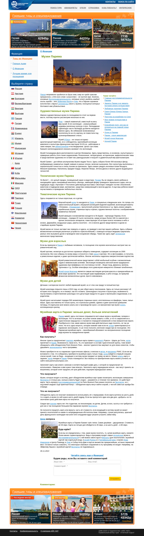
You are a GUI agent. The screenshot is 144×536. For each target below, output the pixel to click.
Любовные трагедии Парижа (116, 109)
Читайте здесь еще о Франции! (87, 455)
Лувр (76, 101)
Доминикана (21, 128)
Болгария (19, 98)
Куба (17, 173)
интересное (120, 234)
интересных (63, 104)
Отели (83, 8)
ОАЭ (17, 188)
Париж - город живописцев (116, 135)
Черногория (21, 223)
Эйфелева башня (64, 101)
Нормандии (75, 207)
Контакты (110, 2)
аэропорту (99, 340)
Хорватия (19, 218)
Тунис (18, 203)
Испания (19, 153)
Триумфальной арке (107, 440)
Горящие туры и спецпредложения (37, 491)
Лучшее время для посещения (22, 75)
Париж (43, 95)
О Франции (46, 51)
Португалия (21, 193)
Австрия (19, 93)
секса (96, 254)
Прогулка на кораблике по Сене (118, 117)
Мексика (19, 183)
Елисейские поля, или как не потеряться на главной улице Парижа (117, 127)
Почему (98, 180)
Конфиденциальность (29, 531)
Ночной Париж (111, 141)
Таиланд (19, 198)
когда (74, 202)
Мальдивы (20, 178)
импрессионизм (61, 146)
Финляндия (20, 213)
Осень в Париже (111, 132)
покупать (69, 340)
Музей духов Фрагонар (114, 138)
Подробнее (44, 518)
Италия (18, 158)
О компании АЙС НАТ (49, 531)
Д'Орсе (67, 140)
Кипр (17, 163)
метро (102, 352)
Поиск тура (56, 8)
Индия (18, 143)
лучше (111, 326)
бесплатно (44, 380)
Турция (18, 208)
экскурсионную (56, 347)
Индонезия (20, 148)
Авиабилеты (70, 8)
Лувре (91, 202)
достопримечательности (60, 99)
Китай (18, 168)
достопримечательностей (69, 382)
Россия (18, 88)
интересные (118, 435)
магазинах (112, 352)
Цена (43, 419)
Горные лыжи (19, 63)
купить (122, 305)
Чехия (18, 228)
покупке (53, 404)
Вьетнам (19, 113)
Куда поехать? (109, 8)
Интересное (125, 8)
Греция (18, 118)
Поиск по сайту (126, 2)
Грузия (18, 123)
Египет (18, 133)
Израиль (19, 138)
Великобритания (23, 103)
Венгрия (19, 108)
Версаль (105, 438)
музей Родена (90, 440)
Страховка (93, 8)
